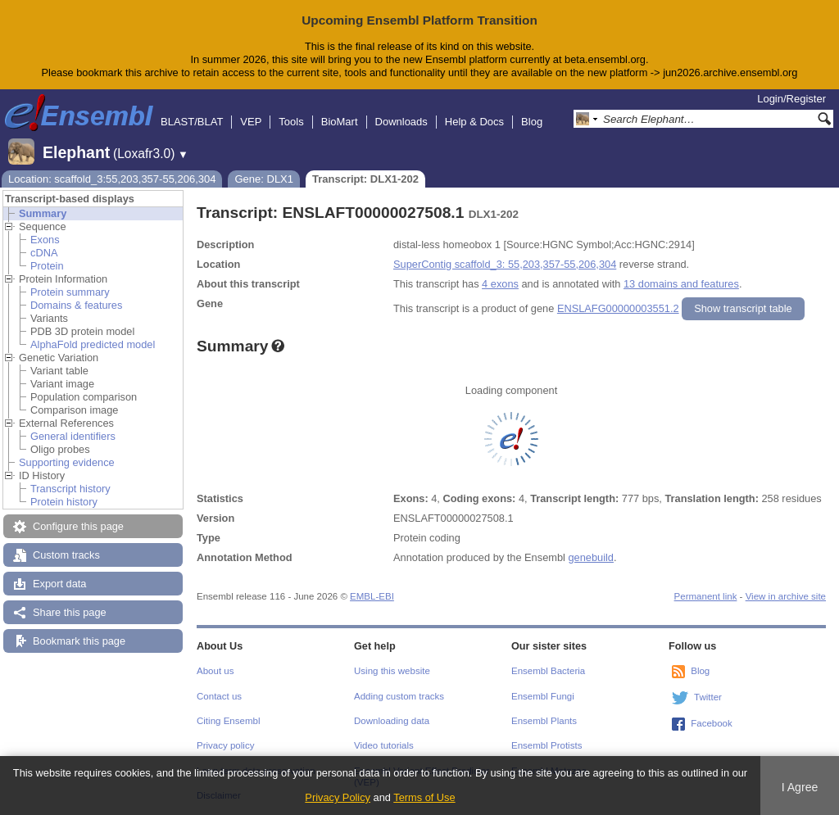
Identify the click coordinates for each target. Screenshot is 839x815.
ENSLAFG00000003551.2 (618, 308)
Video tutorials (384, 745)
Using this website (392, 671)
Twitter (708, 697)
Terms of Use (424, 797)
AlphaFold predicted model (92, 344)
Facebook (711, 723)
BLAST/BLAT (192, 121)
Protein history (64, 502)
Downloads (401, 121)
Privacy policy (225, 745)
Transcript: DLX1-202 (365, 179)
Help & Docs (474, 121)
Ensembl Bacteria (548, 671)
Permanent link (705, 596)
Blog (531, 121)
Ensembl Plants (544, 721)
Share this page (70, 612)
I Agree (800, 787)
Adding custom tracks (399, 696)
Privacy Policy (337, 797)
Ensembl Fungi (542, 696)
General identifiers (73, 436)
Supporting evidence (67, 462)
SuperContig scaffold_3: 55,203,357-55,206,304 (504, 264)
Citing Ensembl (228, 721)
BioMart (339, 121)
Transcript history (70, 488)
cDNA (43, 253)
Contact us (219, 696)
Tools (291, 121)
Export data (59, 583)
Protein (47, 266)
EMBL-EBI (372, 596)
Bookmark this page (79, 641)
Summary (42, 213)
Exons (45, 239)
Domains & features (76, 305)
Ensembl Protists (546, 745)
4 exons (500, 284)
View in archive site (786, 596)
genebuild (591, 557)
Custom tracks (66, 555)
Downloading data (391, 721)
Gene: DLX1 (263, 179)
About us (215, 671)
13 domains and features (681, 284)
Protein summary (70, 292)
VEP (250, 121)
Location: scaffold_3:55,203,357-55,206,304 (111, 179)
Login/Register (791, 99)
